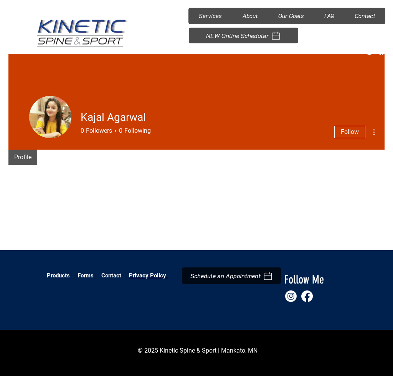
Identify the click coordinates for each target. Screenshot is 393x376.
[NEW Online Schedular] (243, 35)
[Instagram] (369, 51)
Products (58, 275)
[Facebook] (381, 51)
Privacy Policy (148, 275)
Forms (86, 275)
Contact (111, 275)
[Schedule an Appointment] (231, 275)
